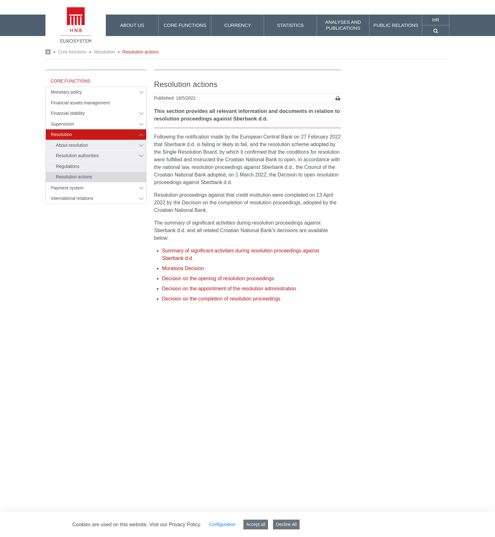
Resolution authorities (77, 155)
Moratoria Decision (183, 268)
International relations (72, 198)
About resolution (72, 145)
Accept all (255, 524)
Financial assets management (80, 102)
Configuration (222, 524)
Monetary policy (66, 92)
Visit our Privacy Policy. (175, 524)
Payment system (67, 187)
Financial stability (68, 113)
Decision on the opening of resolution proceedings (218, 278)
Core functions (72, 51)
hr (435, 19)
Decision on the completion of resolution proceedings (221, 298)
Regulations (68, 166)
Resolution (104, 51)
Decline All (286, 524)
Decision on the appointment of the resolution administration (229, 288)
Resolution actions (140, 51)
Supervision (62, 124)
